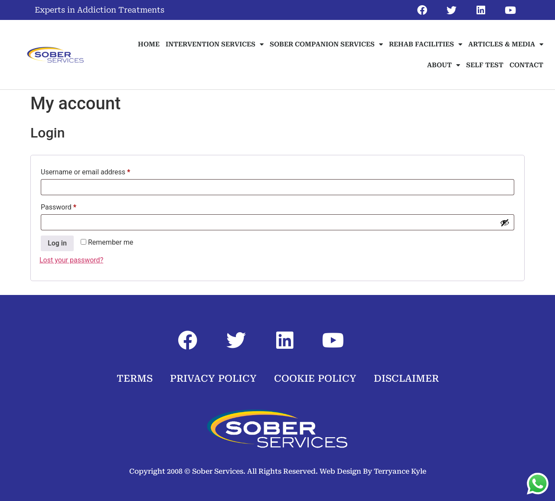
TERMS (135, 378)
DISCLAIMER (406, 378)
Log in (57, 243)
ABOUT (443, 65)
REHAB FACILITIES (425, 44)
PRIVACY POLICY (213, 378)
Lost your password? (71, 260)
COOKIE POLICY (315, 378)
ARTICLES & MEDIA (505, 44)
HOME (149, 44)
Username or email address (99, 170)
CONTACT (526, 65)
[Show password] (504, 222)
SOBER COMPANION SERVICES (326, 44)
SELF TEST (484, 65)
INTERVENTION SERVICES (215, 44)
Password (72, 205)
